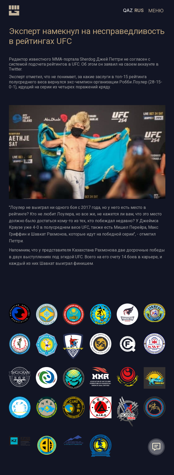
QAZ (128, 10)
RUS (139, 10)
